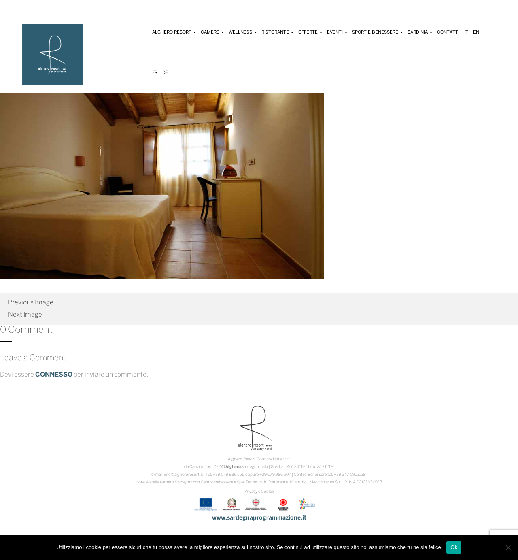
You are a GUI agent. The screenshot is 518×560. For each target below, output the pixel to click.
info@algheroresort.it (183, 475)
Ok (453, 547)
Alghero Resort (174, 32)
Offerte (310, 32)
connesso (53, 375)
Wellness (243, 32)
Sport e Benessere (377, 32)
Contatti (448, 32)
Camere (212, 32)
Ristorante (277, 32)
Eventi (337, 32)
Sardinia (420, 32)
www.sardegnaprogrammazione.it (259, 518)
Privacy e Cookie (259, 492)
